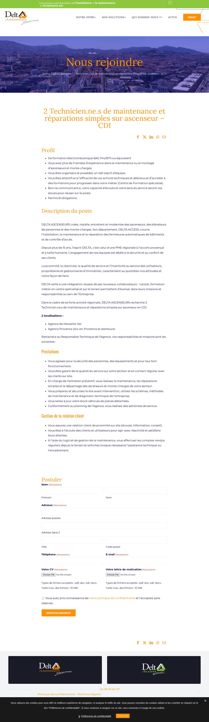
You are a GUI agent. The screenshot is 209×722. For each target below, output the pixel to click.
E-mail (117, 554)
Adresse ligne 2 (50, 532)
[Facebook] (138, 137)
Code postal (113, 546)
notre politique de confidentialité (112, 598)
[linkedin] (198, 691)
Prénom (46, 497)
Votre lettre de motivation (130, 569)
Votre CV (54, 569)
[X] (144, 137)
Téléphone (55, 554)
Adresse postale (51, 518)
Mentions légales (89, 694)
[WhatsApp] (158, 137)
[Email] (164, 137)
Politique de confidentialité (56, 694)
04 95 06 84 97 (110, 689)
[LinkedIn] (151, 137)
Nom (109, 497)
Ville (44, 546)
